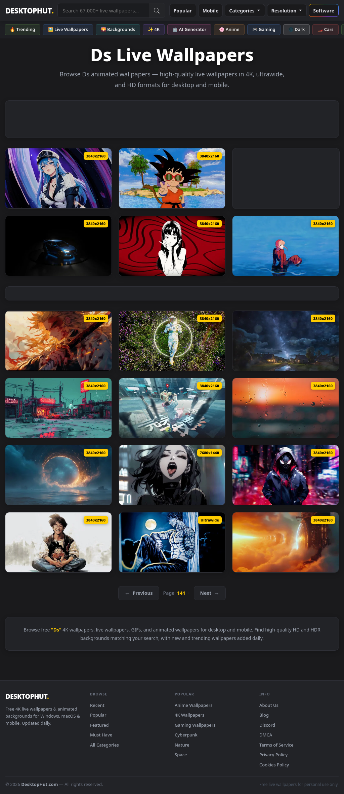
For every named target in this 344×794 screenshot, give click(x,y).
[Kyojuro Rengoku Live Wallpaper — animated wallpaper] (58, 341)
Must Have (101, 735)
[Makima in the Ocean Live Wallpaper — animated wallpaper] (285, 246)
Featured (99, 725)
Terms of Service (276, 745)
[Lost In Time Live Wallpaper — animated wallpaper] (172, 408)
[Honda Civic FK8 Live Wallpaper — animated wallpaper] (58, 246)
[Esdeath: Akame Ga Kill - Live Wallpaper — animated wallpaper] (58, 178)
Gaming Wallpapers (195, 725)
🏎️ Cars (325, 29)
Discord (267, 725)
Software (323, 10)
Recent (97, 705)
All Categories (104, 745)
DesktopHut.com (39, 784)
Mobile (211, 10)
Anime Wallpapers (194, 705)
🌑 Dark (296, 29)
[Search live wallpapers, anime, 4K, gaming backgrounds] (103, 10)
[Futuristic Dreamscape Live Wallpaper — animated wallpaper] (285, 542)
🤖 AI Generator (189, 29)
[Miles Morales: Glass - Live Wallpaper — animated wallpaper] (285, 475)
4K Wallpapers (189, 715)
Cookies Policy (274, 765)
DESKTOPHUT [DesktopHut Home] (29, 10)
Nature (182, 745)
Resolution (287, 10)
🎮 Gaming (263, 29)
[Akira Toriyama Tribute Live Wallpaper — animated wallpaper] (58, 542)
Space (181, 755)
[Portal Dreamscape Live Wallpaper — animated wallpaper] (58, 475)
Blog (264, 715)
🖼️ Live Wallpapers (68, 29)
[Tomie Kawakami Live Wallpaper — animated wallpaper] (172, 246)
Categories (244, 10)
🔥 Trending (22, 29)
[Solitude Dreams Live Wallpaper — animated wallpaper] (172, 341)
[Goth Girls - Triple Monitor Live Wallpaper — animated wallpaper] (172, 475)
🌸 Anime (229, 29)
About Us (268, 705)
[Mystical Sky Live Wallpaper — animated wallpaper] (285, 341)
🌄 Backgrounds (118, 29)
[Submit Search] (157, 10)
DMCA (265, 735)
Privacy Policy (273, 755)
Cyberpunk (186, 735)
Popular (183, 10)
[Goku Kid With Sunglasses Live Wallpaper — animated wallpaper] (172, 178)
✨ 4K (154, 29)
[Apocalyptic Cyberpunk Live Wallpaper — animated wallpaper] (58, 408)
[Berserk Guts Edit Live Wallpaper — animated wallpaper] (172, 542)
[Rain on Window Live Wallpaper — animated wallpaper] (285, 408)
